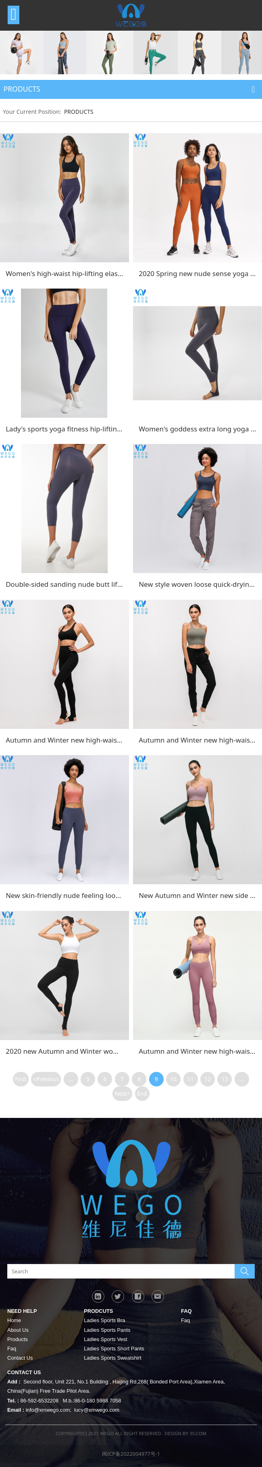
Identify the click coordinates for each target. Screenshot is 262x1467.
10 (173, 1079)
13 (224, 1079)
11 (190, 1079)
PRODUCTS (79, 111)
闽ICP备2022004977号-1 (131, 1453)
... (71, 1079)
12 (207, 1079)
